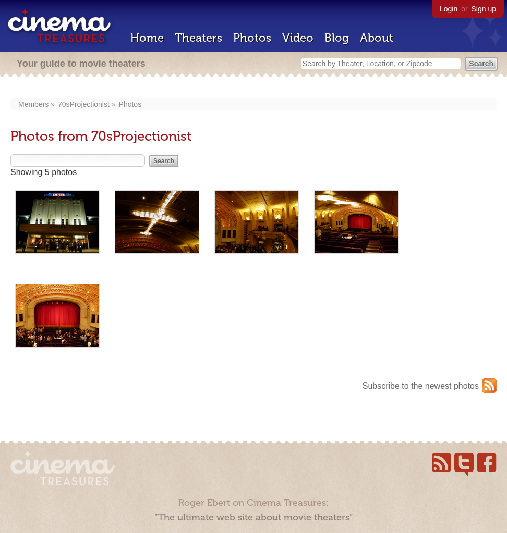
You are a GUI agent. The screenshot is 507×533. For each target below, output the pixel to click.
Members (33, 104)
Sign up (484, 9)
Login (448, 9)
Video (297, 38)
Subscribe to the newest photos (421, 385)
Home (147, 38)
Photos (252, 38)
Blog (336, 38)
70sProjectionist (84, 104)
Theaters (198, 38)
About (376, 38)
